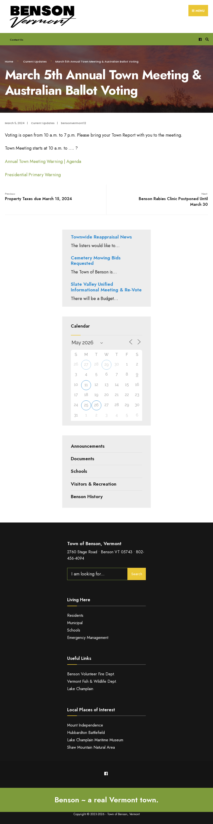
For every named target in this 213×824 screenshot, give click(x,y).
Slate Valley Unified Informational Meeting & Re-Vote (106, 287)
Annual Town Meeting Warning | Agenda (43, 161)
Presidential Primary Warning (33, 175)
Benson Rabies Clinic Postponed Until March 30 (173, 199)
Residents (75, 615)
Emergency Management (87, 637)
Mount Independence (85, 725)
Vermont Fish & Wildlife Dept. (92, 681)
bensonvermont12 (73, 123)
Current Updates (35, 61)
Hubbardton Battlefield (86, 732)
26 (96, 405)
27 (86, 364)
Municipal (75, 623)
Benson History (87, 496)
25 (86, 405)
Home (9, 61)
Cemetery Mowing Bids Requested (96, 260)
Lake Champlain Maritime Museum (95, 740)
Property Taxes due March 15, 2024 (38, 197)
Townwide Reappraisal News (101, 237)
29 (106, 364)
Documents (82, 458)
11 (86, 384)
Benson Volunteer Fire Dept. (91, 674)
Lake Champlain (80, 689)
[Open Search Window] (206, 39)
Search (136, 574)
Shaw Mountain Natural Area (91, 747)
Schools (79, 471)
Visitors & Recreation (93, 484)
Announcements (88, 446)
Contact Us (16, 40)
